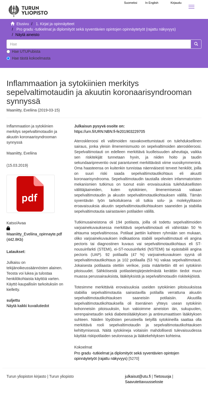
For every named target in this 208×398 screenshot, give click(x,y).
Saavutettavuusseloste (144, 382)
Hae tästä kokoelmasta (28, 58)
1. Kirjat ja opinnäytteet (55, 24)
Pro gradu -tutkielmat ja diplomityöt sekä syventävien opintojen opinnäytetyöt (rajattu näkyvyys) (96, 29)
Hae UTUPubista (23, 51)
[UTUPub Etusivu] (28, 9)
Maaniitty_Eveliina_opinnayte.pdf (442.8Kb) (34, 234)
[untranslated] (98, 44)
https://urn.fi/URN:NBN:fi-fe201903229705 (109, 131)
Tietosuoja (162, 376)
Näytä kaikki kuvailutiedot (27, 306)
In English (151, 2)
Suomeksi (130, 2)
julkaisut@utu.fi (138, 376)
